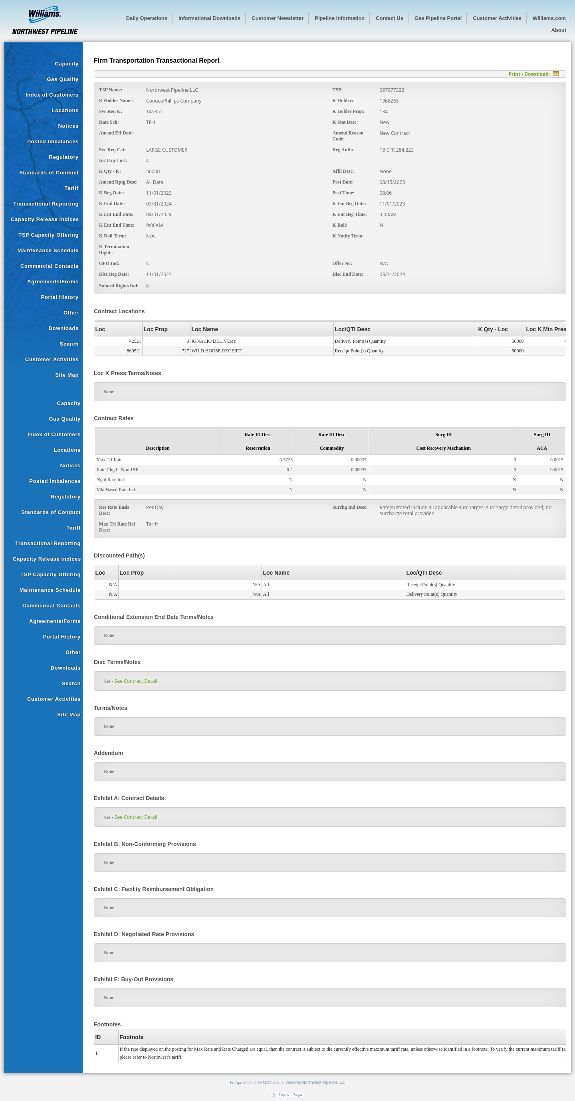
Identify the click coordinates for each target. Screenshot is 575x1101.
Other (71, 313)
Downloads (64, 328)
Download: (537, 74)
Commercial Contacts (49, 266)
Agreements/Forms (53, 282)
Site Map (67, 375)
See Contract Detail (136, 681)
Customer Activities (52, 359)
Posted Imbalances (53, 141)
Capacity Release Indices (45, 219)
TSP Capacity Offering (48, 235)
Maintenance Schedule (48, 250)
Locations (65, 110)
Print (514, 74)
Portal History (60, 297)
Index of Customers (52, 95)
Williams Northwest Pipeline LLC (315, 1082)
